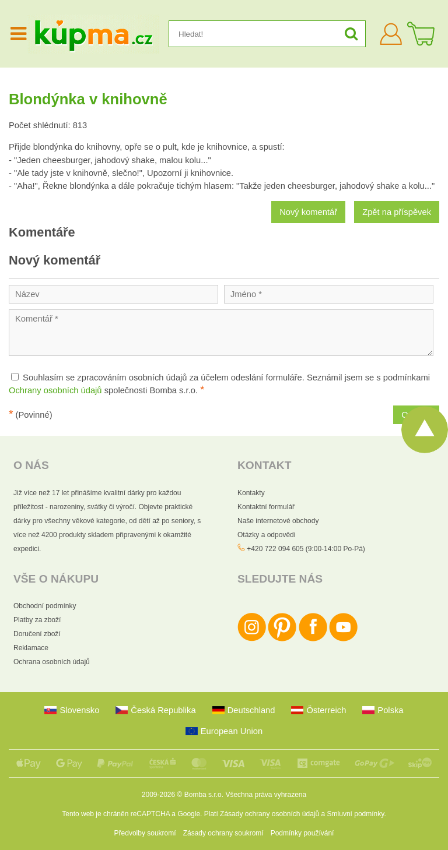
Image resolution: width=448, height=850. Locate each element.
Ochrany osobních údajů (55, 390)
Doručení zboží (37, 634)
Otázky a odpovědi (266, 535)
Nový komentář (308, 212)
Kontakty (251, 493)
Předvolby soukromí (145, 833)
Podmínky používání (302, 833)
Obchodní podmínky (44, 606)
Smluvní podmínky (355, 814)
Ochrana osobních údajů (51, 662)
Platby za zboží (37, 620)
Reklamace (30, 648)
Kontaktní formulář (266, 507)
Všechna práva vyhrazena (265, 795)
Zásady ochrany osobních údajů (269, 814)
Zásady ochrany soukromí (223, 833)
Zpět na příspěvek (396, 212)
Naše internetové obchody (277, 521)
